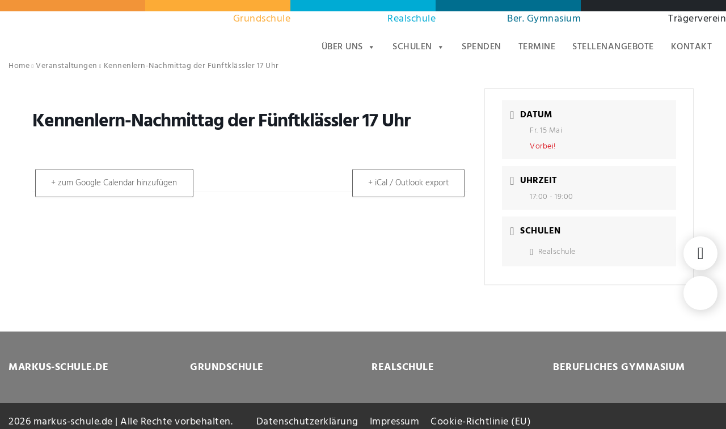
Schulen (418, 47)
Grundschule (262, 19)
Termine (537, 47)
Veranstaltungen (67, 66)
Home (19, 66)
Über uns (349, 47)
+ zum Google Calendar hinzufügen (115, 183)
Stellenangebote (613, 47)
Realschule (411, 19)
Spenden (481, 47)
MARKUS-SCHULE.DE (58, 367)
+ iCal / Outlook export (408, 183)
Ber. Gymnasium (544, 19)
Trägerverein (697, 19)
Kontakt (691, 47)
